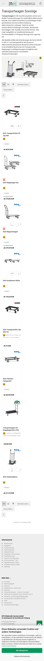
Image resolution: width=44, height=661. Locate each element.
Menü (3, 3)
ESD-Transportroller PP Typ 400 (11, 134)
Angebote (7, 546)
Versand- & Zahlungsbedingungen (16, 596)
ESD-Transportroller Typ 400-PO (12, 331)
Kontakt (7, 582)
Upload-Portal (9, 552)
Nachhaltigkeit (9, 584)
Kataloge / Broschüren (12, 554)
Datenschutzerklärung (9, 646)
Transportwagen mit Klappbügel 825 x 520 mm (11, 429)
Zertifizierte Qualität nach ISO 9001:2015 (18, 594)
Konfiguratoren (9, 556)
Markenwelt (8, 543)
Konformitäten (9, 550)
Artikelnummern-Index (12, 564)
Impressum (8, 603)
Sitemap (7, 567)
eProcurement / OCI (11, 560)
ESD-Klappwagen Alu (10, 183)
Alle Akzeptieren (22, 650)
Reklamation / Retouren (12, 588)
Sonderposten (9, 548)
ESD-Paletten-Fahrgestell (8, 380)
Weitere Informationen (22, 656)
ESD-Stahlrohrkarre (10, 477)
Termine (7, 586)
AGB (5, 601)
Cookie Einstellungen (11, 605)
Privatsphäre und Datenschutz (15, 598)
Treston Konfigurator (11, 558)
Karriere (7, 590)
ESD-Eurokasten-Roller (11, 280)
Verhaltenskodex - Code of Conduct (16, 592)
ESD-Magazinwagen (10, 232)
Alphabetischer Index (11, 562)
